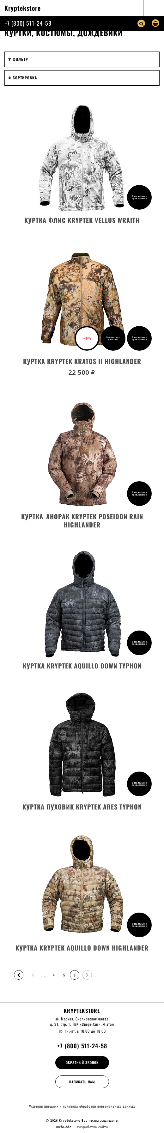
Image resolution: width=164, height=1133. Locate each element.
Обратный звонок (82, 1062)
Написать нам (82, 1081)
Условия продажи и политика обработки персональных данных (82, 1106)
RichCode (64, 1127)
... (43, 974)
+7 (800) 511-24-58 (28, 23)
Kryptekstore (22, 8)
